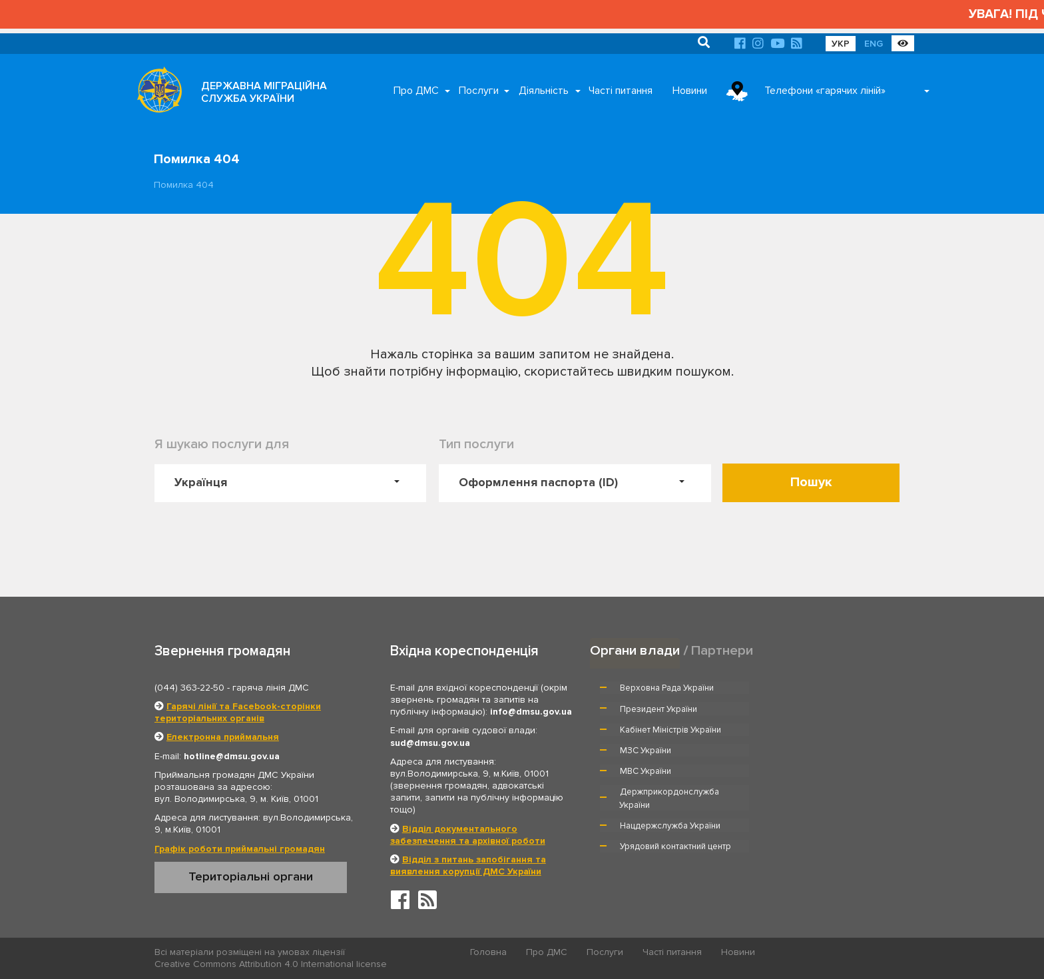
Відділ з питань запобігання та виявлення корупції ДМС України (468, 865)
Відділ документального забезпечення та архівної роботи (467, 834)
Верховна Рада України (667, 688)
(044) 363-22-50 (189, 687)
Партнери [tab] (722, 650)
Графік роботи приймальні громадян (239, 848)
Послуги (479, 90)
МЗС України (796, 708)
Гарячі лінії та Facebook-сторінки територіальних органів (237, 712)
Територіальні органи (250, 876)
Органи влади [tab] (635, 650)
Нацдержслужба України (670, 762)
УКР (841, 43)
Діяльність (544, 90)
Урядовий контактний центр (826, 762)
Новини (689, 90)
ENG (873, 43)
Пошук (811, 482)
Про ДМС (416, 90)
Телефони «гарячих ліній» (825, 90)
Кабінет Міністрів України (671, 708)
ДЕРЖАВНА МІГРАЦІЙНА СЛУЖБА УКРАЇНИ (264, 92)
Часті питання (620, 90)
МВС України (646, 729)
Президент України (809, 688)
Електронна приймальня (222, 737)
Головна (489, 952)
